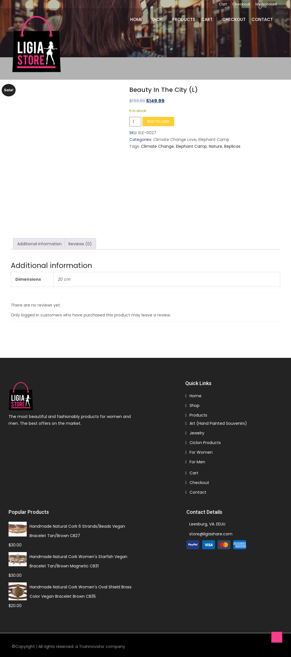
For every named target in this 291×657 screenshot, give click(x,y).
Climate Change (157, 146)
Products (183, 19)
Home (136, 19)
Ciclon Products (205, 441)
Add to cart (158, 122)
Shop (157, 19)
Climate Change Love (174, 140)
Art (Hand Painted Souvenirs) (218, 421)
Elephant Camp (213, 140)
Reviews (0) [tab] (80, 242)
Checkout (241, 4)
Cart (223, 4)
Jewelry (197, 431)
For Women (201, 450)
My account (266, 4)
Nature (215, 146)
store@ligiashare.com (210, 532)
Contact (262, 19)
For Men (197, 460)
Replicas (232, 146)
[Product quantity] (135, 122)
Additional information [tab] (39, 242)
